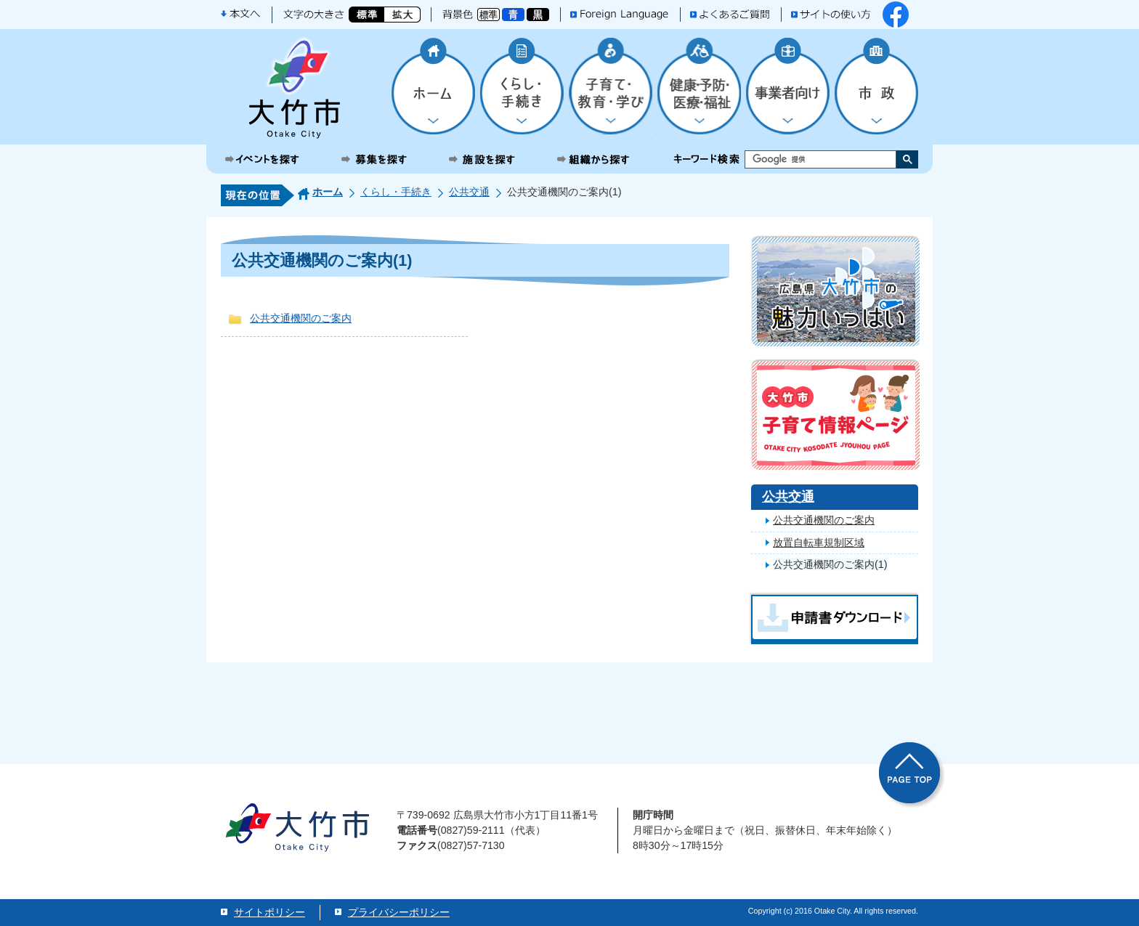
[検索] (808, 159)
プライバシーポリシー (399, 912)
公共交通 (469, 192)
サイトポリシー (269, 912)
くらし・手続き (395, 192)
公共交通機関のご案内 (301, 318)
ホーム (327, 192)
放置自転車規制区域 (818, 542)
